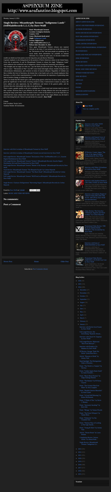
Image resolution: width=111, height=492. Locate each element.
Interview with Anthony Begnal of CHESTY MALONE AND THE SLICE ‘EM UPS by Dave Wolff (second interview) (95, 196)
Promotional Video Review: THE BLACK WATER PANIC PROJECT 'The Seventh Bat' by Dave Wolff (95, 228)
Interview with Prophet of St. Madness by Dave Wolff (89, 347)
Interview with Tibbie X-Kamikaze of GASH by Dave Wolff (96, 168)
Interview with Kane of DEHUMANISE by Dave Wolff (95, 244)
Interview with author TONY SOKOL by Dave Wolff (94, 125)
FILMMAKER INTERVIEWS (85, 40)
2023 (80, 449)
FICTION (79, 84)
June (81, 308)
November (83, 293)
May (81, 312)
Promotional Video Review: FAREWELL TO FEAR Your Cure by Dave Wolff (96, 260)
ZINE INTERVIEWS (82, 58)
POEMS (78, 87)
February (83, 321)
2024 (80, 287)
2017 (80, 468)
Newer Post (8, 261)
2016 (80, 471)
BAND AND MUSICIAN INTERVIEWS (89, 33)
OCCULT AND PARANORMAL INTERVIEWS (91, 47)
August (82, 302)
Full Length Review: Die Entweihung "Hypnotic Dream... (90, 333)
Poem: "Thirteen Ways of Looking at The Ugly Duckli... (90, 424)
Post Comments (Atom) (40, 269)
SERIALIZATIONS (82, 94)
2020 (80, 458)
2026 (80, 281)
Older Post (65, 261)
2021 (80, 455)
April (82, 315)
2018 (80, 465)
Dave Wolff (88, 106)
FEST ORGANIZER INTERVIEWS (87, 36)
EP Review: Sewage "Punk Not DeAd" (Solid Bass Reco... (89, 352)
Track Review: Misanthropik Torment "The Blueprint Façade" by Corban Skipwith (29, 170)
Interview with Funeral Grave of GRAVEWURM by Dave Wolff (95, 138)
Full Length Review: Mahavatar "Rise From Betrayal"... (89, 342)
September (83, 299)
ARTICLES (79, 80)
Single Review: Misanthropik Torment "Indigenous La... (89, 443)
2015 (80, 474)
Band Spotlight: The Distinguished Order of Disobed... (90, 362)
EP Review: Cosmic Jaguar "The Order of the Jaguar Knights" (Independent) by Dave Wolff (95, 154)
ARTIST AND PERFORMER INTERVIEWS (90, 25)
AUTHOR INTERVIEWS (84, 29)
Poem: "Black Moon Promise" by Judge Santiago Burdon (90, 377)
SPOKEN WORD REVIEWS (85, 73)
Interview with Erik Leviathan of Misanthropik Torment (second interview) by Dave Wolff (32, 153)
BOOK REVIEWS (81, 62)
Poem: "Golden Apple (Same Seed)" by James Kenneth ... (91, 372)
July (81, 305)
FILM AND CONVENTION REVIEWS (88, 65)
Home (36, 261)
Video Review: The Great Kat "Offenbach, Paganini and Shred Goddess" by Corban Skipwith (95, 213)
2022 (80, 452)
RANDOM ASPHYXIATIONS (85, 91)
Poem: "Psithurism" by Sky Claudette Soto (88, 419)
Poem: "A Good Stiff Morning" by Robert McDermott (90, 396)
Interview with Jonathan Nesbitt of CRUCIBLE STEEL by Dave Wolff (96, 181)
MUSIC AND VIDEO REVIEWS (19, 193)
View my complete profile (91, 109)
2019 (80, 461)
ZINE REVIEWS (81, 76)
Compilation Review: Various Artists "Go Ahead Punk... (89, 438)
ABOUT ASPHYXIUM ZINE (85, 22)
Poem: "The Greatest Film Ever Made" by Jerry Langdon (89, 386)
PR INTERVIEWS (81, 51)
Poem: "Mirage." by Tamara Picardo (91, 410)
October (82, 296)
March (82, 318)
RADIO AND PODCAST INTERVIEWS (88, 55)
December (83, 290)
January (82, 324)
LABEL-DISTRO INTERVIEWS (86, 44)
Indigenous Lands (40, 38)
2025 (80, 284)
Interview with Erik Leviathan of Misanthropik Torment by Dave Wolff (26, 149)
